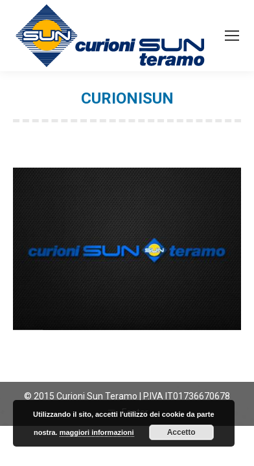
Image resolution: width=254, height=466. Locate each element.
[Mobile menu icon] (232, 36)
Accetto (181, 432)
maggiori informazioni (97, 432)
